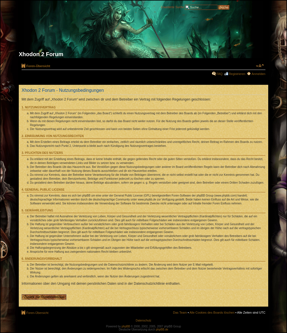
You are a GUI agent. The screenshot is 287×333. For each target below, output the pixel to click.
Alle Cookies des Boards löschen (212, 312)
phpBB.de (162, 329)
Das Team (180, 312)
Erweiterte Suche (172, 6)
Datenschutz (143, 320)
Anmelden (258, 74)
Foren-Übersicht (38, 66)
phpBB (126, 326)
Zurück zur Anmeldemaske (44, 297)
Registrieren (237, 74)
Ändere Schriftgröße (260, 65)
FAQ (219, 74)
